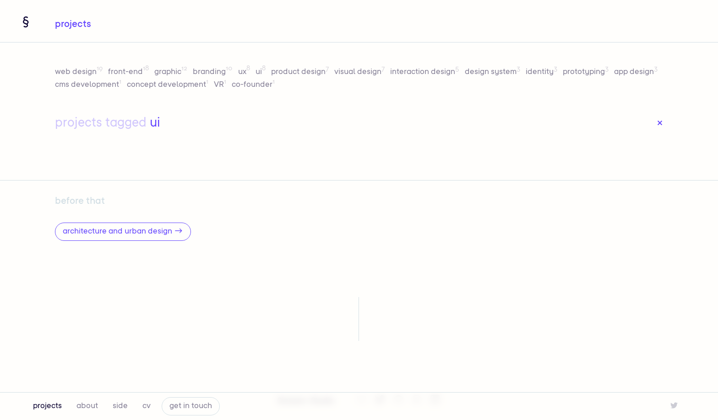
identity (542, 72)
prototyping (586, 72)
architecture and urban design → (123, 231)
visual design (360, 72)
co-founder (253, 85)
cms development (89, 85)
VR (221, 85)
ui (261, 72)
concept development (168, 85)
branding (213, 72)
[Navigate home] (25, 22)
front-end (129, 72)
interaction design (425, 72)
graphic (171, 72)
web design (79, 72)
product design (301, 72)
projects (47, 406)
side (120, 406)
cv (146, 406)
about (87, 406)
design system (493, 72)
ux (245, 72)
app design (636, 72)
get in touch (190, 406)
